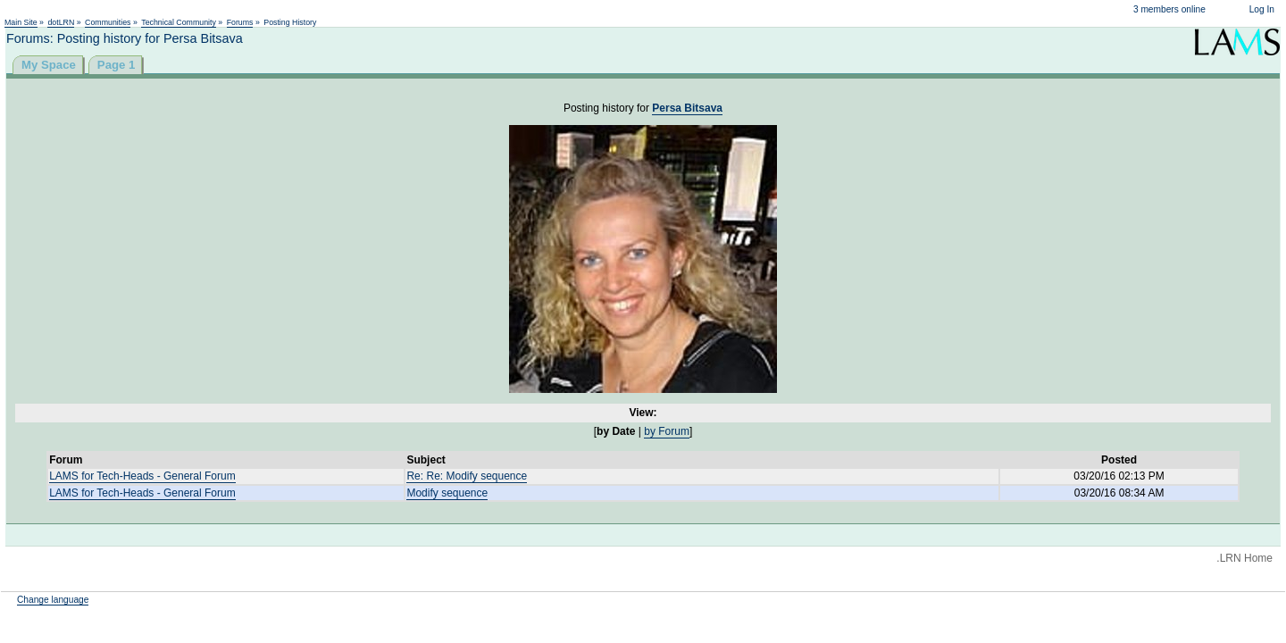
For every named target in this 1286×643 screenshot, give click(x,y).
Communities (107, 22)
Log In (1261, 9)
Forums (240, 22)
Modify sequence (447, 493)
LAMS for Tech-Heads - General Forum (142, 476)
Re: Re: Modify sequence (466, 476)
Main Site (21, 22)
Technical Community (178, 22)
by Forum (666, 431)
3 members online (1169, 9)
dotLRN (60, 22)
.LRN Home (1244, 558)
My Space (48, 64)
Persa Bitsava (687, 108)
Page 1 (116, 64)
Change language (52, 600)
